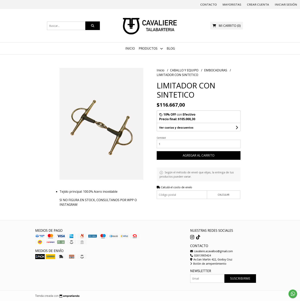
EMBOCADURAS (216, 70)
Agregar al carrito (198, 155)
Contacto (208, 4)
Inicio (130, 48)
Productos (151, 48)
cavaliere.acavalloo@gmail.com (211, 251)
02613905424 (200, 255)
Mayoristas (232, 4)
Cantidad (161, 137)
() (227, 26)
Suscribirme (240, 278)
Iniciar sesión (286, 4)
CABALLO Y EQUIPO (184, 70)
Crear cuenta (258, 4)
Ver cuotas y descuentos (176, 127)
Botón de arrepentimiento (208, 263)
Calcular (223, 194)
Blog (171, 48)
